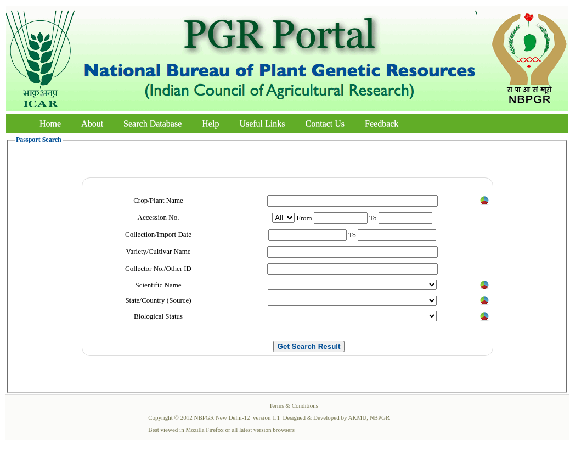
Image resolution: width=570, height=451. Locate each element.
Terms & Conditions (293, 405)
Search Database (152, 123)
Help (210, 123)
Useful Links (262, 123)
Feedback (381, 123)
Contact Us (325, 123)
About (92, 123)
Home (50, 123)
